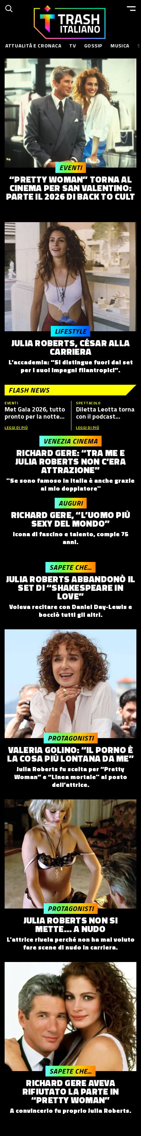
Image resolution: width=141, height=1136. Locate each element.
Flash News (29, 389)
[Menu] (131, 8)
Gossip (93, 45)
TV (72, 45)
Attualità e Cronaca (33, 45)
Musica (119, 45)
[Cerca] (9, 8)
